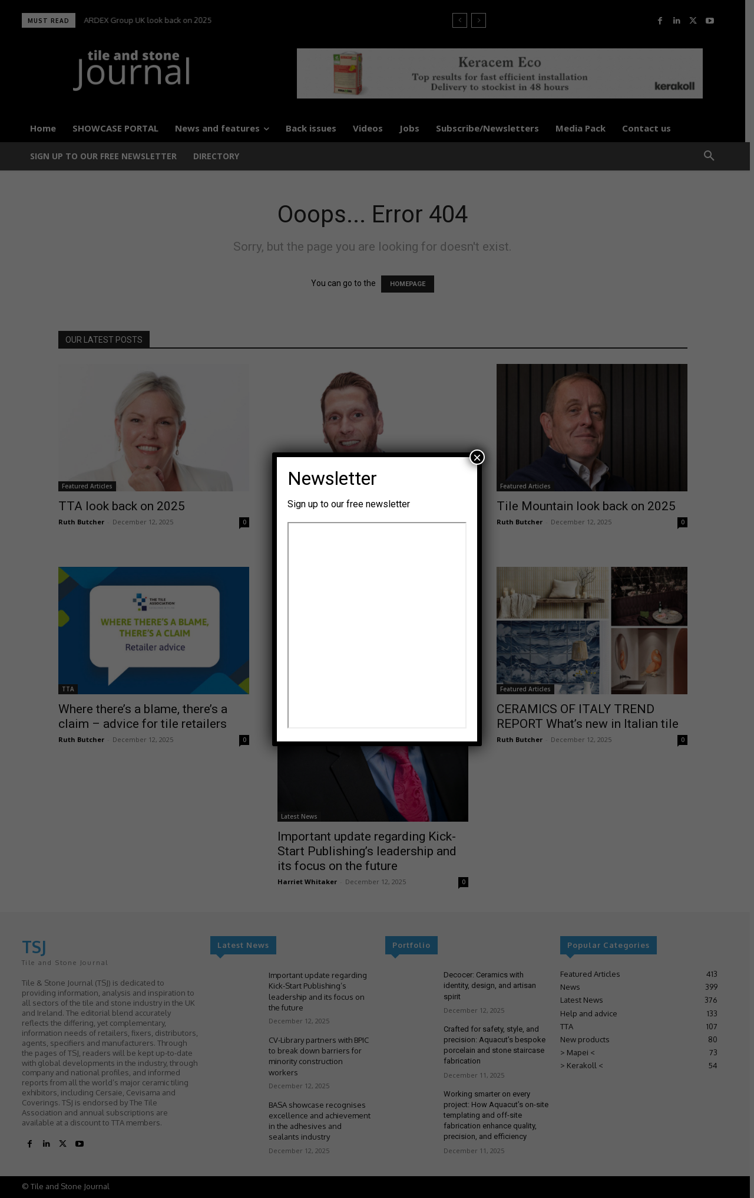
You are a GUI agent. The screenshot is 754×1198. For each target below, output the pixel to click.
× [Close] (477, 457)
